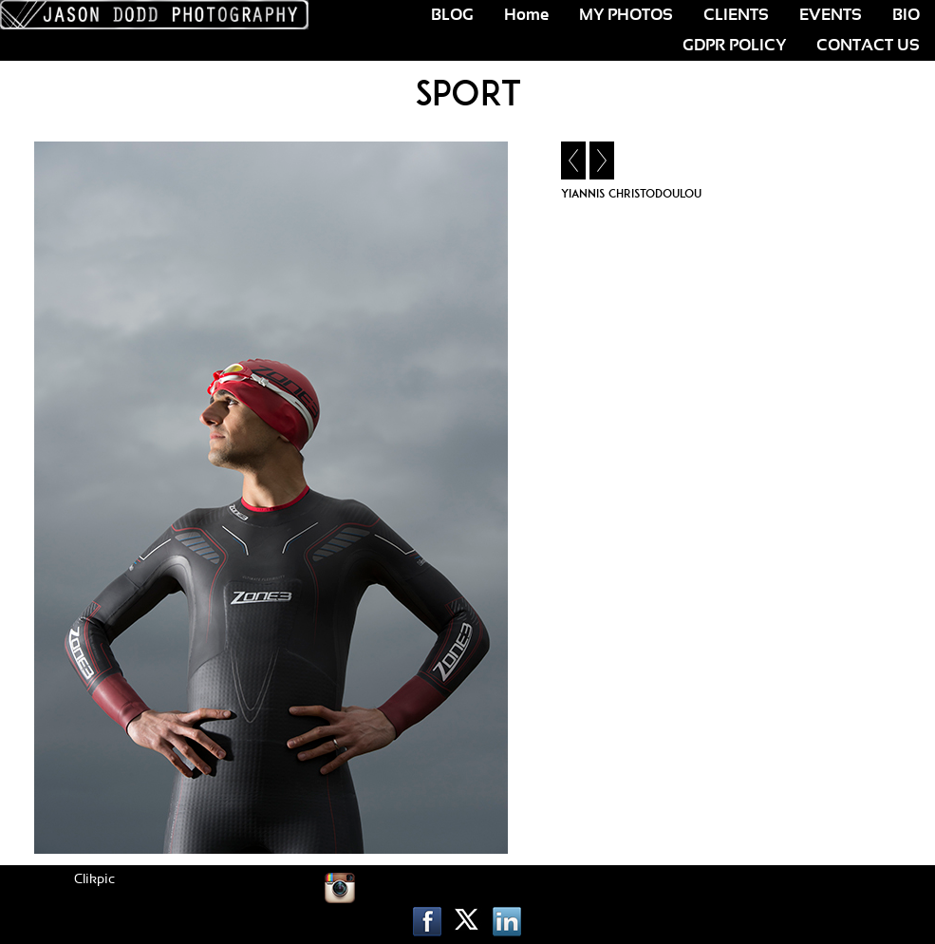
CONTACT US (868, 45)
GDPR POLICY (734, 45)
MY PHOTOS (626, 15)
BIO (906, 15)
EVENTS (830, 15)
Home (526, 15)
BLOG (452, 15)
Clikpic (94, 879)
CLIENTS (736, 15)
